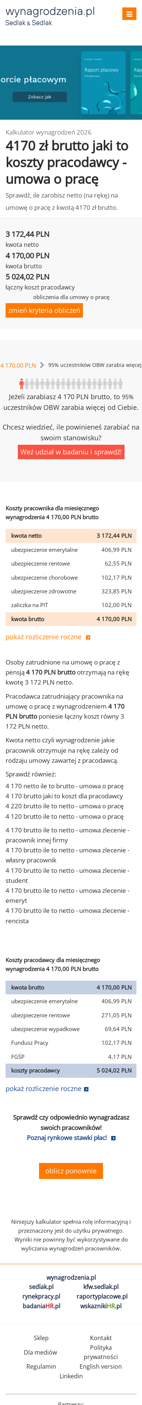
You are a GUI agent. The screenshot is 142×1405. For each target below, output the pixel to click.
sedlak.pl (41, 1287)
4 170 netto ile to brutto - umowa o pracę (65, 786)
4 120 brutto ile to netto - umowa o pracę (65, 816)
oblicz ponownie (71, 1170)
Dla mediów (40, 1352)
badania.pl (41, 1306)
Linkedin (71, 1376)
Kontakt (101, 1338)
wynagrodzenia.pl (71, 1277)
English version (101, 1366)
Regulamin (41, 1366)
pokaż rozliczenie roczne (43, 636)
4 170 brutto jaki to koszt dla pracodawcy (64, 796)
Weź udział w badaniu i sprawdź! (71, 451)
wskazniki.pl (101, 1306)
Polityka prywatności (101, 1352)
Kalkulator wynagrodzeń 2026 (48, 132)
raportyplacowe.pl (102, 1296)
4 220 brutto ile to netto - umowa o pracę (65, 806)
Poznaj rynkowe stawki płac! (67, 1137)
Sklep (41, 1338)
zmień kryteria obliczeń (44, 310)
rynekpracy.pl (41, 1296)
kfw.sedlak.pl (101, 1287)
